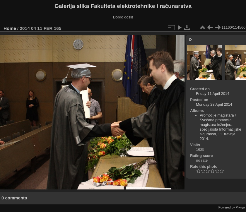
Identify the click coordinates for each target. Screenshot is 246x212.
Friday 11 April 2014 (212, 93)
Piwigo (240, 207)
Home (10, 28)
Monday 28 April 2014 (214, 104)
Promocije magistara (217, 115)
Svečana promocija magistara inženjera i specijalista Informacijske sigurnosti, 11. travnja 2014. (220, 129)
